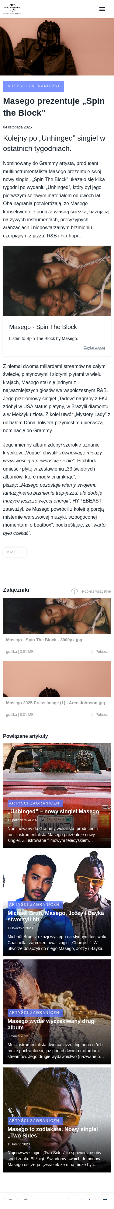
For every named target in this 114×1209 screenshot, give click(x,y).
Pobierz (99, 652)
